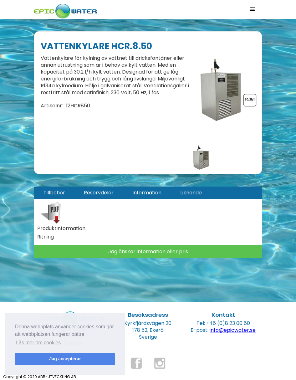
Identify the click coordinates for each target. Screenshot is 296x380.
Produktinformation (61, 228)
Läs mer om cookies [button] (38, 342)
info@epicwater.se (233, 330)
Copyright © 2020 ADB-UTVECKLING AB (39, 376)
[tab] (54, 193)
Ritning (45, 237)
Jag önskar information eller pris (148, 251)
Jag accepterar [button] (65, 358)
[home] (65, 9)
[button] (252, 9)
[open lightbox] (225, 89)
